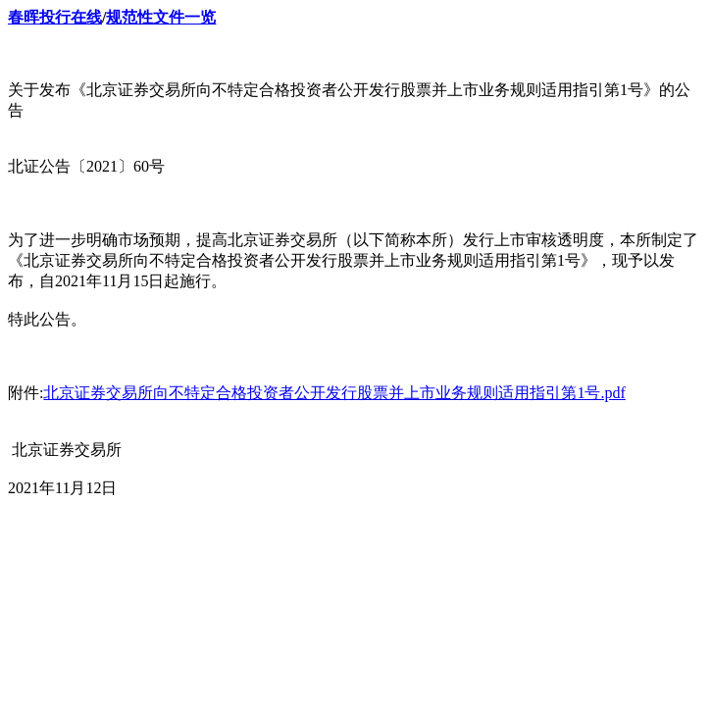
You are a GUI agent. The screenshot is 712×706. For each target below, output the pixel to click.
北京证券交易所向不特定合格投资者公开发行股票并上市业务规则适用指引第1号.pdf (334, 392)
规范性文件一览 (161, 17)
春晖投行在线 (55, 17)
